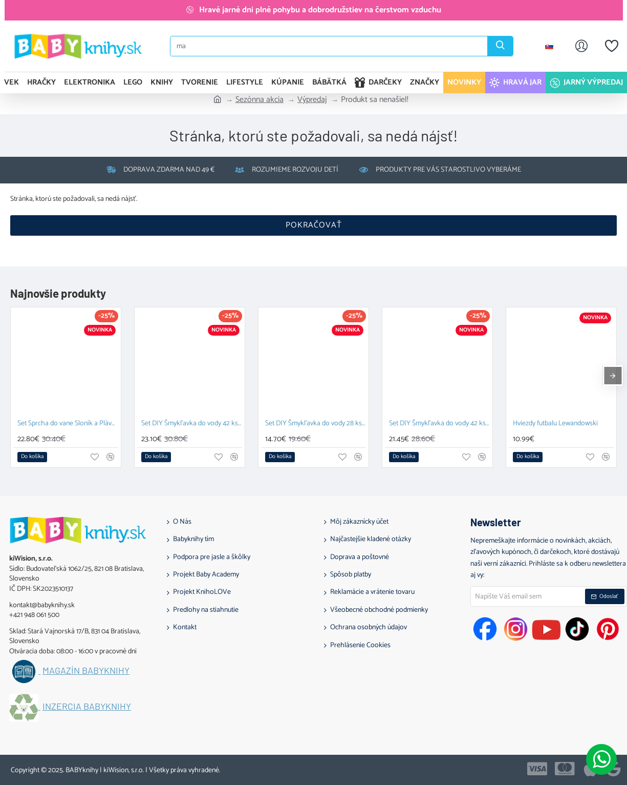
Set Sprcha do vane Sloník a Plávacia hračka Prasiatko (67, 424)
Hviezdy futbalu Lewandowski (555, 424)
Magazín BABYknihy (85, 671)
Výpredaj (312, 100)
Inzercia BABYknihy (86, 706)
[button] (32, 457)
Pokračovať (314, 225)
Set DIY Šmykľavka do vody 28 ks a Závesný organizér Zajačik (315, 424)
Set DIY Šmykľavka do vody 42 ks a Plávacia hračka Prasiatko (191, 424)
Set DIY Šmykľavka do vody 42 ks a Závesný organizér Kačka (439, 424)
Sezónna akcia (259, 100)
